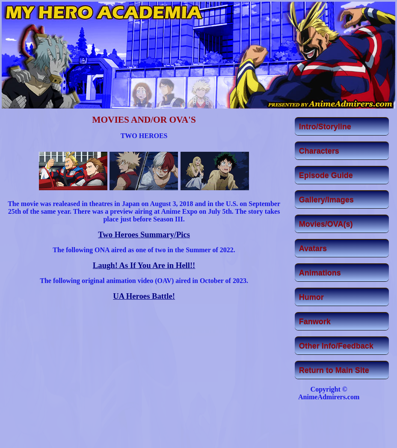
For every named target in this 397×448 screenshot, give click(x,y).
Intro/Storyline (325, 126)
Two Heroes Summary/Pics (144, 234)
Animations (320, 272)
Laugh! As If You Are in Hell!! (144, 265)
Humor (311, 297)
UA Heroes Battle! (144, 296)
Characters (319, 151)
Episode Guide (326, 175)
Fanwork (315, 321)
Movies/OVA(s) (326, 224)
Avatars (313, 248)
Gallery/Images (326, 199)
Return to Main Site (334, 370)
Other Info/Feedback (336, 346)
